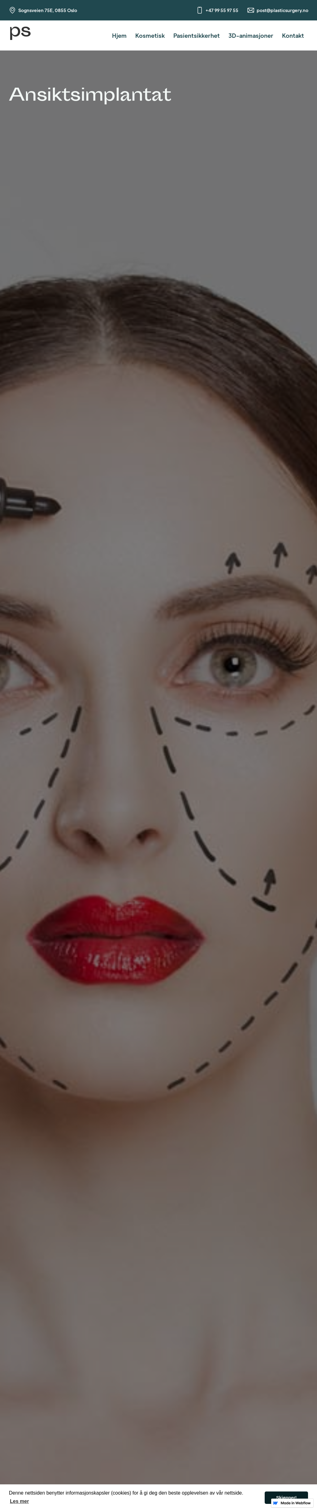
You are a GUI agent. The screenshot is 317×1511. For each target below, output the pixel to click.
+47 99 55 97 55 (222, 10)
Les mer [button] (19, 1501)
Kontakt (293, 35)
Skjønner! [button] (286, 1497)
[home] (20, 35)
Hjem (119, 35)
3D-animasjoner (250, 35)
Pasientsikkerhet (196, 35)
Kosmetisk (150, 35)
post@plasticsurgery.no (282, 10)
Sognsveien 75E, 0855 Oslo (47, 10)
